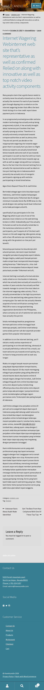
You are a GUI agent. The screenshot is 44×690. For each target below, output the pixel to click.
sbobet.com (15, 15)
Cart (7, 648)
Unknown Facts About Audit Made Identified (10, 511)
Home (7, 15)
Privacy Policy (8, 676)
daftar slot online (9, 555)
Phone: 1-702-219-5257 (12, 583)
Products (9, 635)
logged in (19, 535)
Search (22, 686)
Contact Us (10, 626)
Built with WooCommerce (25, 676)
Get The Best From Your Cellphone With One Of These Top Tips (31, 511)
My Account (10, 639)
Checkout (9, 644)
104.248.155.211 (28, 424)
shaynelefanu (30, 30)
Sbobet (8, 501)
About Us (9, 630)
